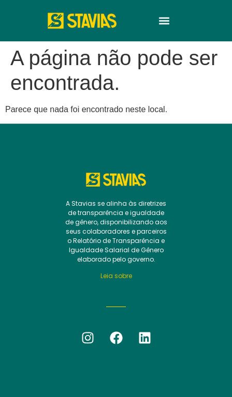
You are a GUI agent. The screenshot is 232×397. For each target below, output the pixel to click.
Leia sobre (116, 275)
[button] (164, 20)
